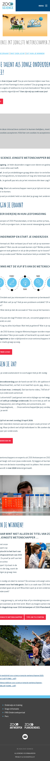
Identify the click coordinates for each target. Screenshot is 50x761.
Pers (7, 716)
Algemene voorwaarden (25, 753)
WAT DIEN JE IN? (18, 53)
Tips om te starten (35, 617)
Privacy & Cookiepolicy (25, 757)
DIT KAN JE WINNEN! (35, 53)
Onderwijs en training (13, 705)
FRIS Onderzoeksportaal (15, 712)
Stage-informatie (12, 709)
